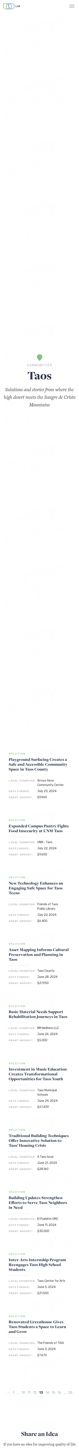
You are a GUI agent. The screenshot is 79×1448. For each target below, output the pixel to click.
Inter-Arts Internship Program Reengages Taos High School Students (37, 1264)
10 (23, 1393)
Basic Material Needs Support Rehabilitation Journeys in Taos (38, 1014)
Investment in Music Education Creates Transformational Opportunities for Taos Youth (38, 1074)
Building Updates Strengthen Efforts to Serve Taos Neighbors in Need (38, 1202)
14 (47, 1393)
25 (70, 1393)
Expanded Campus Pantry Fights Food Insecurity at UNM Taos (39, 828)
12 (35, 1393)
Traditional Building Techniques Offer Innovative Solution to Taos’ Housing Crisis (39, 1140)
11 (29, 1393)
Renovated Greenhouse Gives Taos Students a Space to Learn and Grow (37, 1326)
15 (53, 1393)
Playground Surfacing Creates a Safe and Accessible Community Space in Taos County (38, 764)
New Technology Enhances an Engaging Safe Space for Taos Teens (36, 888)
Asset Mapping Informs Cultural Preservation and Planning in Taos (39, 954)
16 (59, 1393)
